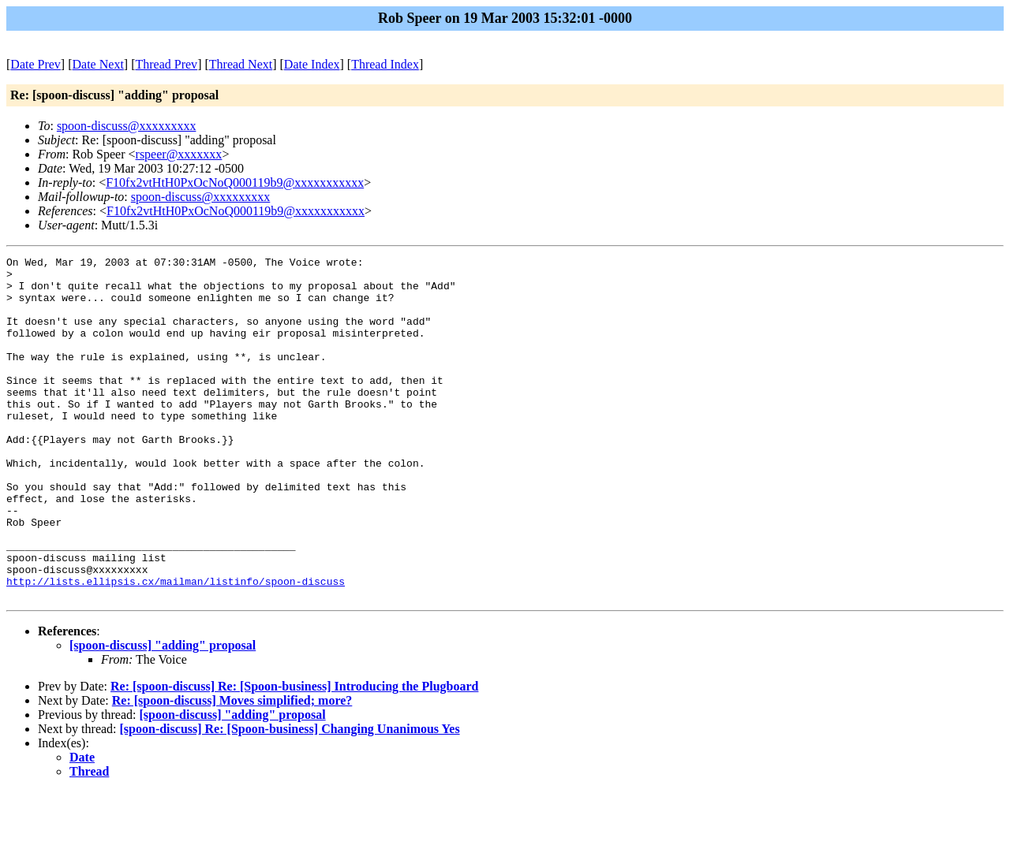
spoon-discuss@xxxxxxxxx (126, 125)
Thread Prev (166, 64)
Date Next (98, 64)
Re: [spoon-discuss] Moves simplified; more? (232, 769)
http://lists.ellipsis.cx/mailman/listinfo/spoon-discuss (175, 647)
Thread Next (240, 64)
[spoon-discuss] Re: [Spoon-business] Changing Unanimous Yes (290, 797)
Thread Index (385, 64)
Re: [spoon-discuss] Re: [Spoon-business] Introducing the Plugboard (294, 754)
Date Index (312, 64)
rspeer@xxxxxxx (179, 154)
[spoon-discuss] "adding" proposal (162, 713)
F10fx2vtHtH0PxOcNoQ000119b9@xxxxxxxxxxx (235, 182)
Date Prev (35, 64)
